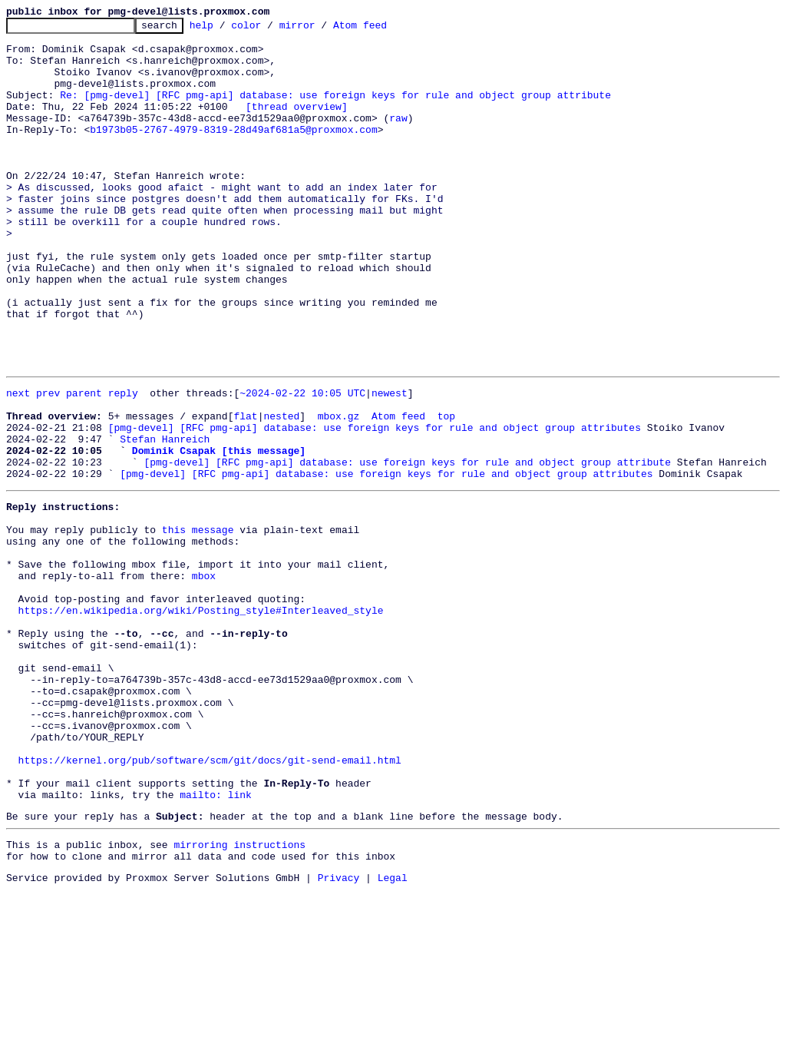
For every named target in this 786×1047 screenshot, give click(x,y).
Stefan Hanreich (165, 519)
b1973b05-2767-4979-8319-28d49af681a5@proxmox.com (233, 152)
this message (198, 624)
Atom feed (384, 29)
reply (123, 464)
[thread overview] (297, 124)
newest (390, 464)
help (225, 29)
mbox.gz (339, 492)
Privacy (339, 1034)
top (446, 492)
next (18, 464)
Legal (393, 1034)
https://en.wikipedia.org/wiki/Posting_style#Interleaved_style (201, 720)
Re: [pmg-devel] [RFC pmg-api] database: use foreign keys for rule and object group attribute (335, 111)
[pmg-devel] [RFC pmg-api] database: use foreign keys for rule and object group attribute (407, 547)
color (270, 29)
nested (281, 492)
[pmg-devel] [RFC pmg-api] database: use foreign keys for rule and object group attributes (374, 505)
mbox (204, 679)
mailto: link (216, 942)
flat (245, 492)
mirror (321, 29)
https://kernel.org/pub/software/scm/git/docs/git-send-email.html (209, 900)
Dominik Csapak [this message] (218, 533)
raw (398, 138)
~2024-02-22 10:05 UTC (302, 464)
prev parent (69, 464)
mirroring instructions (239, 996)
